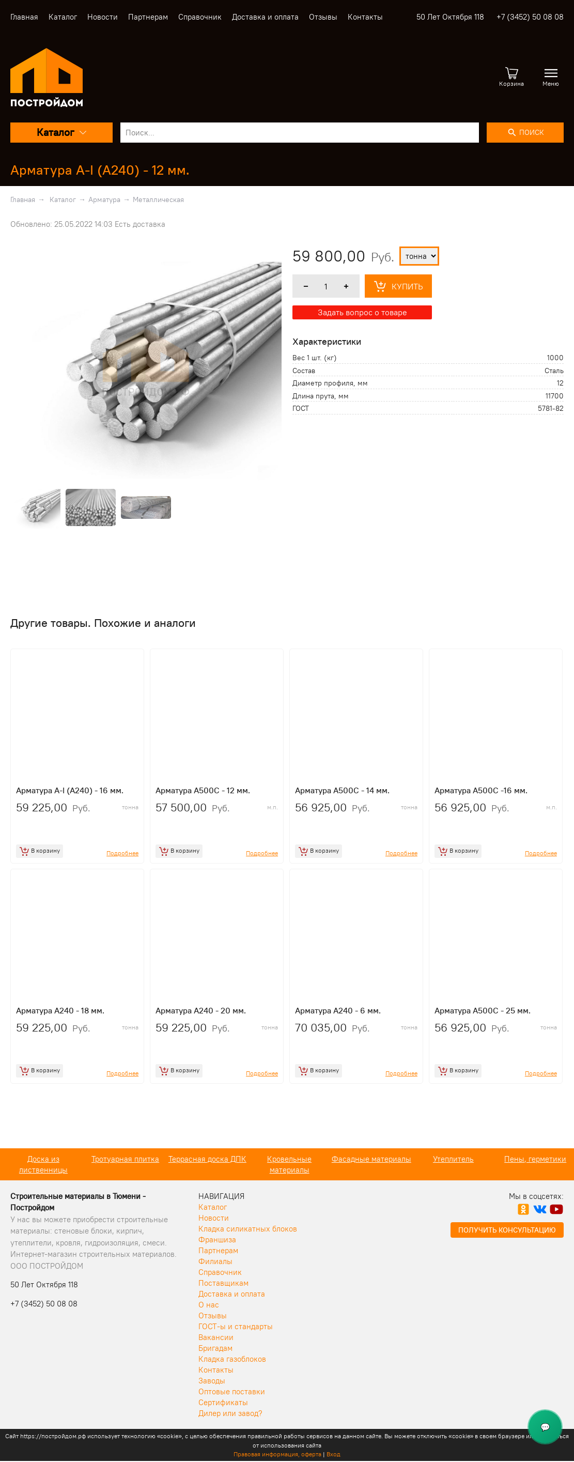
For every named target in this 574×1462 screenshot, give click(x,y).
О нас (208, 1305)
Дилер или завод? (230, 1413)
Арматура (104, 199)
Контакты (365, 17)
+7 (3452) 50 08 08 (530, 17)
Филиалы (215, 1261)
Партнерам (148, 17)
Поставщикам (223, 1283)
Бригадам (215, 1348)
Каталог (63, 17)
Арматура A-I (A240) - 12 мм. (100, 169)
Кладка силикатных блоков (247, 1229)
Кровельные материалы (369, 1164)
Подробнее (122, 853)
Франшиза (217, 1239)
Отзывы (323, 17)
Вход (333, 1454)
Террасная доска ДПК (287, 1159)
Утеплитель (533, 1159)
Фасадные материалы (451, 1159)
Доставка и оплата (265, 17)
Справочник (200, 17)
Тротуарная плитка (205, 1159)
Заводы (211, 1381)
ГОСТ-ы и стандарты (235, 1326)
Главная (24, 17)
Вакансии (216, 1337)
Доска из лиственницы (123, 1164)
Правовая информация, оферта (277, 1454)
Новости (102, 17)
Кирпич (40, 1159)
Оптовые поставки (231, 1391)
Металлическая (158, 199)
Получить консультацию (507, 1230)
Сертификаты (223, 1402)
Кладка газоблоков (232, 1359)
